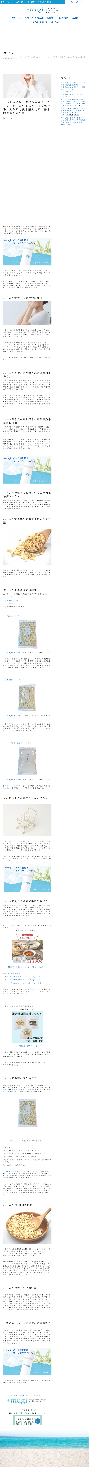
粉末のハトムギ (9, 1302)
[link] (13, 18)
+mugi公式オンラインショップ (26, 1375)
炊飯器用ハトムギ (12, 1117)
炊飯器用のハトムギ (13, 1196)
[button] (72, 2)
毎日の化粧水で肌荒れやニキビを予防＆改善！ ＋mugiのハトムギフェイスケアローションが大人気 (73, 135)
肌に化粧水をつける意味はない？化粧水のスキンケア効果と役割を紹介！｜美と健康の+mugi (73, 144)
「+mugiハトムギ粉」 (13, 1296)
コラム (12, 57)
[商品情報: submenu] (54, 17)
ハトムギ (8, 1113)
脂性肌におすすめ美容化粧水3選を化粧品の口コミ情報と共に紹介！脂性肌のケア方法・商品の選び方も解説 (73, 125)
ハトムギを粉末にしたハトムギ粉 (18, 1259)
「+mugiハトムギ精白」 (14, 1232)
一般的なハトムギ (12, 1132)
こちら (48, 1169)
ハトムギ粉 (9, 1120)
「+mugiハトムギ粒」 (13, 1169)
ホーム (5, 57)
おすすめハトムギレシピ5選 (72, 117)
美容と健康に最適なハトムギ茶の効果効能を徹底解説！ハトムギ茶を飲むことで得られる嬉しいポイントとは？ (73, 109)
